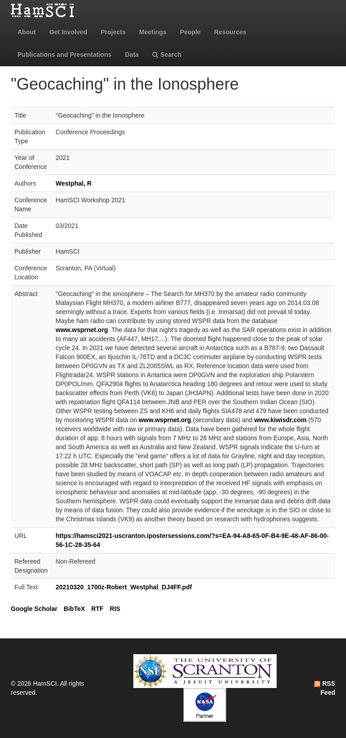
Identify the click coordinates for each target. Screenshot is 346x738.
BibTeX (74, 608)
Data (132, 54)
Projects (112, 32)
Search (167, 54)
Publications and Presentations (65, 54)
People (190, 32)
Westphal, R (74, 183)
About (27, 32)
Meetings (153, 32)
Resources (230, 32)
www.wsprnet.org (82, 329)
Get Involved (68, 32)
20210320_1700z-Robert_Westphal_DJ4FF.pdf (124, 587)
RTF (97, 608)
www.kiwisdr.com (280, 420)
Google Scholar (34, 608)
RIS (115, 608)
